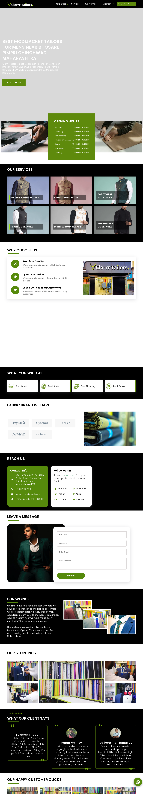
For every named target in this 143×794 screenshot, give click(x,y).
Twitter (59, 494)
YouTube (60, 499)
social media (68, 475)
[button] (14, 82)
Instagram (79, 488)
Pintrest (77, 494)
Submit (71, 575)
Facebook (60, 488)
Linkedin (78, 499)
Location (108, 4)
